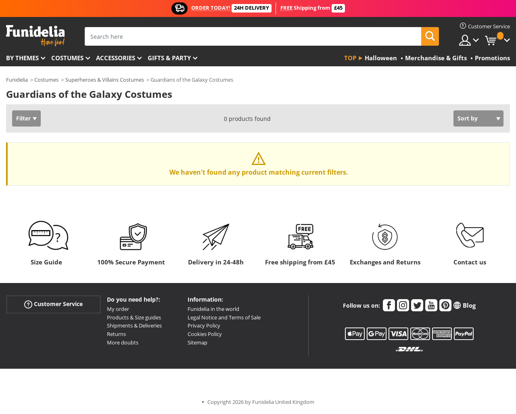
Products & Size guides (134, 317)
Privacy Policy (204, 325)
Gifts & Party (169, 58)
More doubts (122, 342)
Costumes (67, 58)
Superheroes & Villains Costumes (104, 79)
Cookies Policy (205, 334)
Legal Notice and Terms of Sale (224, 317)
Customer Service (53, 304)
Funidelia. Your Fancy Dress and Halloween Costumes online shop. (35, 35)
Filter (23, 118)
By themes (22, 58)
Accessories (115, 58)
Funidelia (17, 79)
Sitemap (197, 342)
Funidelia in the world (213, 309)
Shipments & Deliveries (134, 325)
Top (350, 58)
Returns (116, 334)
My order (118, 309)
